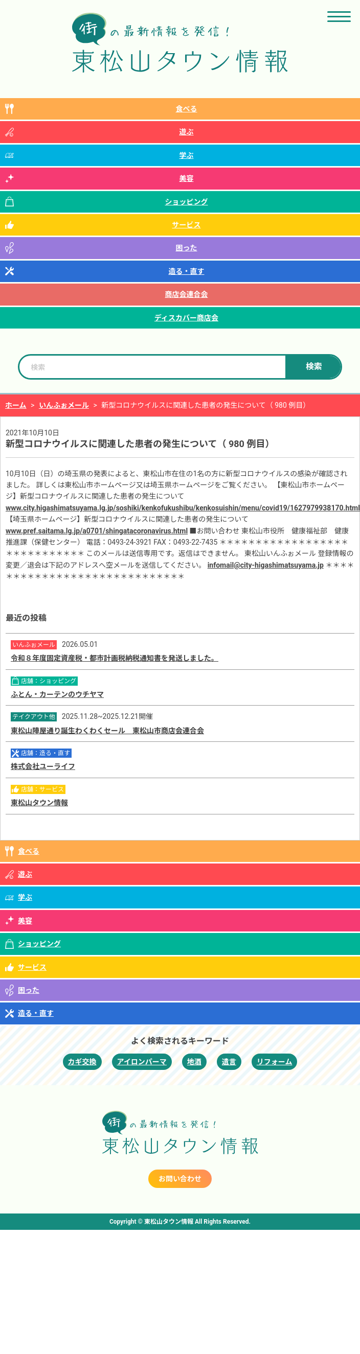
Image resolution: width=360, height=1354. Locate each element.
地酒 (194, 1062)
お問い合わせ (180, 1179)
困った (186, 248)
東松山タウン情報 (39, 803)
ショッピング (186, 202)
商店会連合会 (186, 294)
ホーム (16, 405)
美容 (186, 178)
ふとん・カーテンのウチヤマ (57, 694)
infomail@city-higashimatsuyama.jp (266, 565)
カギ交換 (82, 1062)
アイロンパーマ (142, 1062)
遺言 (229, 1062)
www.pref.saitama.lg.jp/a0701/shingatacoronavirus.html (97, 531)
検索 (314, 366)
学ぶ (186, 155)
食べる (186, 109)
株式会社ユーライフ (43, 766)
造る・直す (187, 271)
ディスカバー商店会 (186, 318)
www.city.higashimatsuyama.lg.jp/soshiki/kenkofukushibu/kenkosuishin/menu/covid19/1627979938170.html (183, 508)
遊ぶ (186, 132)
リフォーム (274, 1062)
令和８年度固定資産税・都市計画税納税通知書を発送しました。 (114, 658)
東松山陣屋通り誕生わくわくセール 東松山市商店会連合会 (107, 731)
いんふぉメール (64, 405)
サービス (186, 225)
